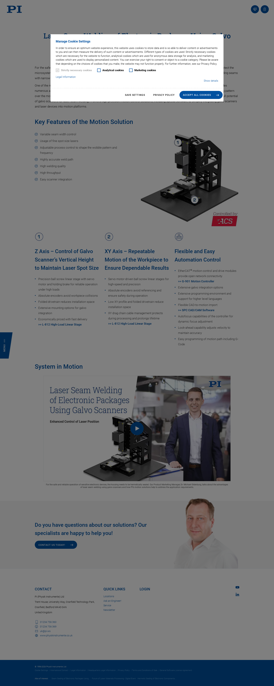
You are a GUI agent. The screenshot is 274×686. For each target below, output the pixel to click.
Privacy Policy (164, 95)
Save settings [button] (135, 95)
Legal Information (66, 76)
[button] (201, 95)
